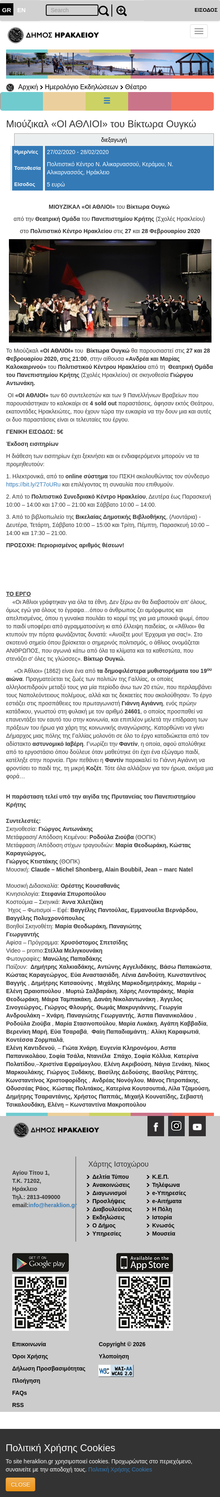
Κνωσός (163, 1225)
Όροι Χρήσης (30, 1356)
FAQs (19, 1393)
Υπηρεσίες (106, 1233)
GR (6, 9)
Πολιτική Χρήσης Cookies (120, 1469)
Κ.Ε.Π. (160, 1177)
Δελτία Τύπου (110, 1177)
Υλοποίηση (114, 1356)
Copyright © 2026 (122, 1344)
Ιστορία (162, 1217)
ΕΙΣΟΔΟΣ (206, 10)
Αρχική (28, 87)
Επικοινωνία (29, 1344)
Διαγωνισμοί (109, 1193)
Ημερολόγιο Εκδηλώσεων (81, 87)
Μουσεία (163, 1233)
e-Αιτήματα (167, 1201)
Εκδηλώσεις (108, 1217)
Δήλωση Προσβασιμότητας (48, 1368)
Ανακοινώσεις (111, 1185)
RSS (18, 1405)
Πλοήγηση (26, 1380)
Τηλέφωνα (166, 1185)
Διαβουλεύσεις (112, 1209)
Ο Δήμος (103, 1225)
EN (21, 9)
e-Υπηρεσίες (169, 1193)
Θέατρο (136, 87)
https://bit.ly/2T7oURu (33, 484)
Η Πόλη (162, 1209)
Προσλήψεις (109, 1201)
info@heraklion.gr (52, 1205)
